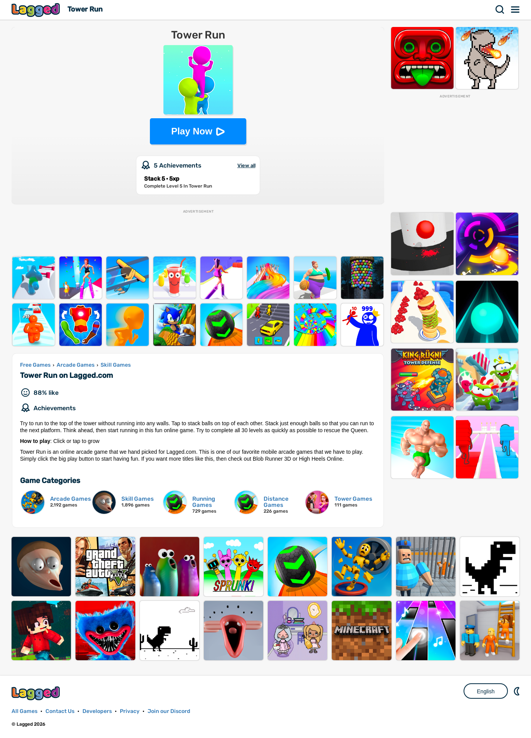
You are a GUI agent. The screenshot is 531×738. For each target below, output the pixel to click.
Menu (515, 9)
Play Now (191, 131)
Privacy (129, 711)
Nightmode (517, 691)
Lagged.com (37, 693)
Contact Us (59, 711)
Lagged (37, 10)
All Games (24, 711)
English (486, 691)
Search (500, 9)
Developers (97, 711)
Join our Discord (169, 711)
